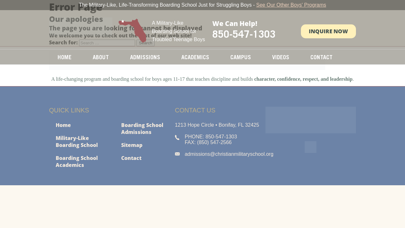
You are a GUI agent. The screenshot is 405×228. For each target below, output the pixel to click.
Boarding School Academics (77, 161)
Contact (321, 57)
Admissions (145, 57)
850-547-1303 (244, 34)
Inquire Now (328, 31)
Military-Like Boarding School (77, 142)
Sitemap (131, 145)
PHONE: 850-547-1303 (211, 136)
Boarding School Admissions (142, 129)
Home (65, 57)
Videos (280, 57)
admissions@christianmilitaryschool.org (229, 154)
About (101, 57)
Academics (195, 57)
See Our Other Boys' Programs (291, 5)
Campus (240, 57)
